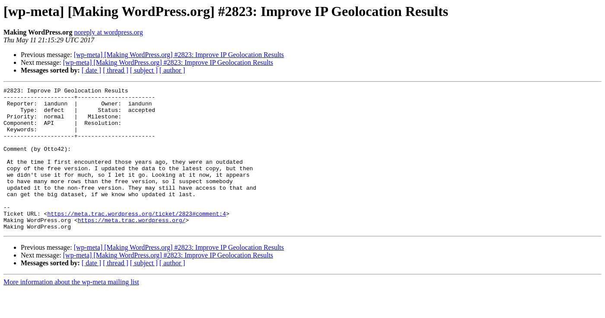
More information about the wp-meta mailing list (71, 310)
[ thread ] (115, 70)
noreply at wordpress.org (108, 32)
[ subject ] (144, 70)
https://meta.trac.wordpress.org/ (132, 247)
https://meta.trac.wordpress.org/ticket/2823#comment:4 (136, 239)
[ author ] (172, 70)
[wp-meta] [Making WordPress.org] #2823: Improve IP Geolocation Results (179, 54)
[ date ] (91, 70)
